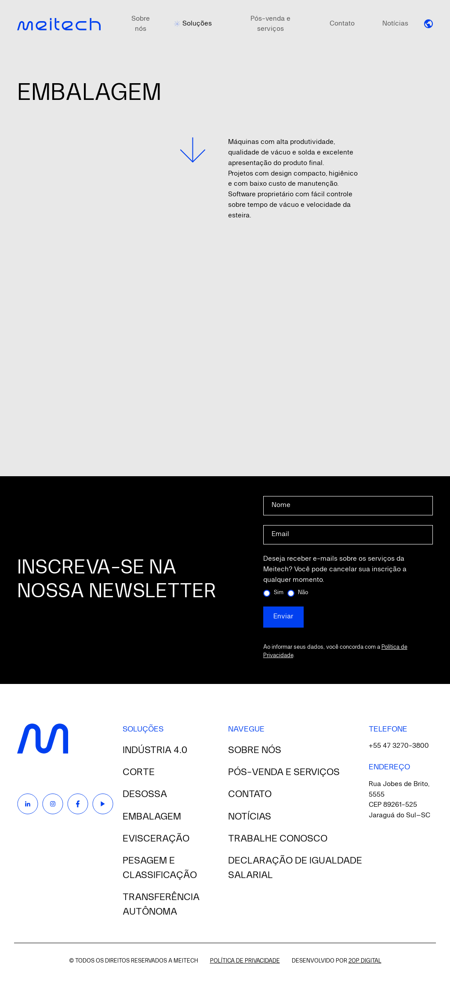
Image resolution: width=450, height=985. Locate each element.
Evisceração (156, 839)
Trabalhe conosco (277, 839)
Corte (139, 772)
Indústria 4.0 (155, 750)
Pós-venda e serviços (270, 24)
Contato (342, 23)
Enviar (283, 616)
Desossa (145, 794)
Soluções (197, 23)
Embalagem (152, 817)
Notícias (395, 23)
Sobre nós (140, 24)
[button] (428, 23)
